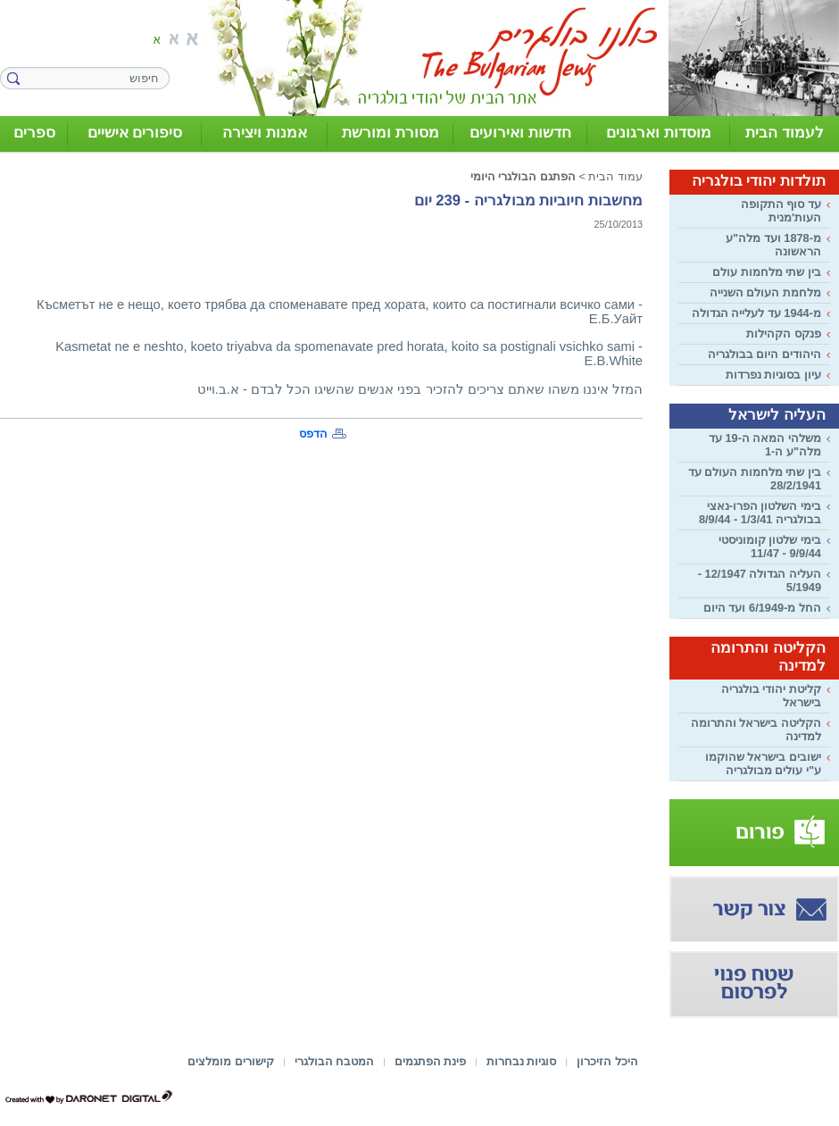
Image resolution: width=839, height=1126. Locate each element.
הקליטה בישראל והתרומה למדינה (756, 729)
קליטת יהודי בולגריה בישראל (771, 695)
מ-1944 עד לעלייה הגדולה (756, 313)
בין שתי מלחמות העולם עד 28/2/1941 (754, 478)
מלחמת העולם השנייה (765, 292)
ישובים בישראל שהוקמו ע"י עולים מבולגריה (763, 763)
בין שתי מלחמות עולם (766, 272)
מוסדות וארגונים (658, 132)
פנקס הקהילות (783, 333)
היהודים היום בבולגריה (764, 354)
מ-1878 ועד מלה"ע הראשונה (773, 244)
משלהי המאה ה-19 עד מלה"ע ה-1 (765, 444)
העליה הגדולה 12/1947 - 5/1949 (759, 580)
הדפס (313, 433)
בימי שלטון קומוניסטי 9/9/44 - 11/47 (770, 546)
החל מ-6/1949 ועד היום (762, 607)
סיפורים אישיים (135, 132)
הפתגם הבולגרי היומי (523, 176)
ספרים (34, 132)
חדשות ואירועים (520, 132)
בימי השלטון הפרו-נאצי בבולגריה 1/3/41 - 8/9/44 (760, 512)
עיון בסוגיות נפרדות (773, 374)
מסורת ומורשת (390, 132)
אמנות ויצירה (264, 132)
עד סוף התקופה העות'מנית (781, 210)
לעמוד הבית (784, 132)
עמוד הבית (615, 176)
